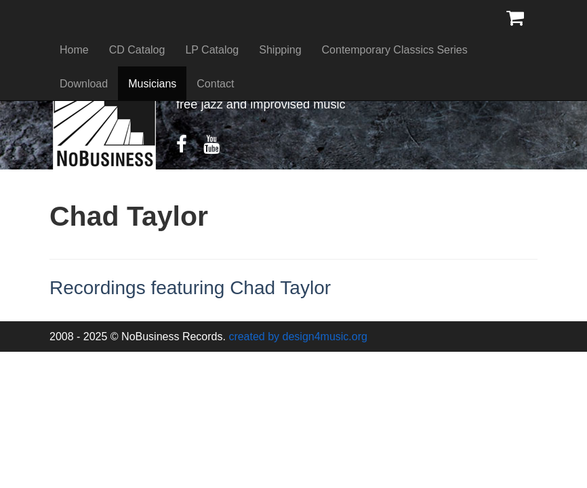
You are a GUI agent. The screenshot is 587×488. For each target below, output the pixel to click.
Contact (215, 83)
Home (74, 50)
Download (84, 83)
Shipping (280, 50)
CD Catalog (137, 50)
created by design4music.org (297, 336)
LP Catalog (212, 50)
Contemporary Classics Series (395, 50)
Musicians (152, 83)
